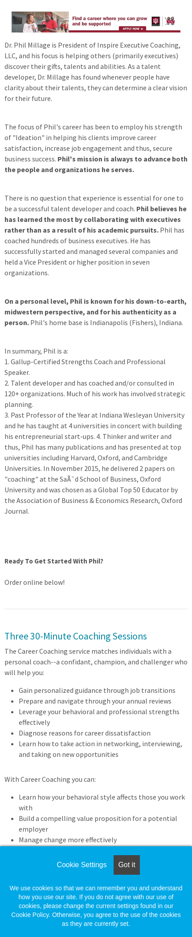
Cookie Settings (81, 865)
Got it (126, 865)
